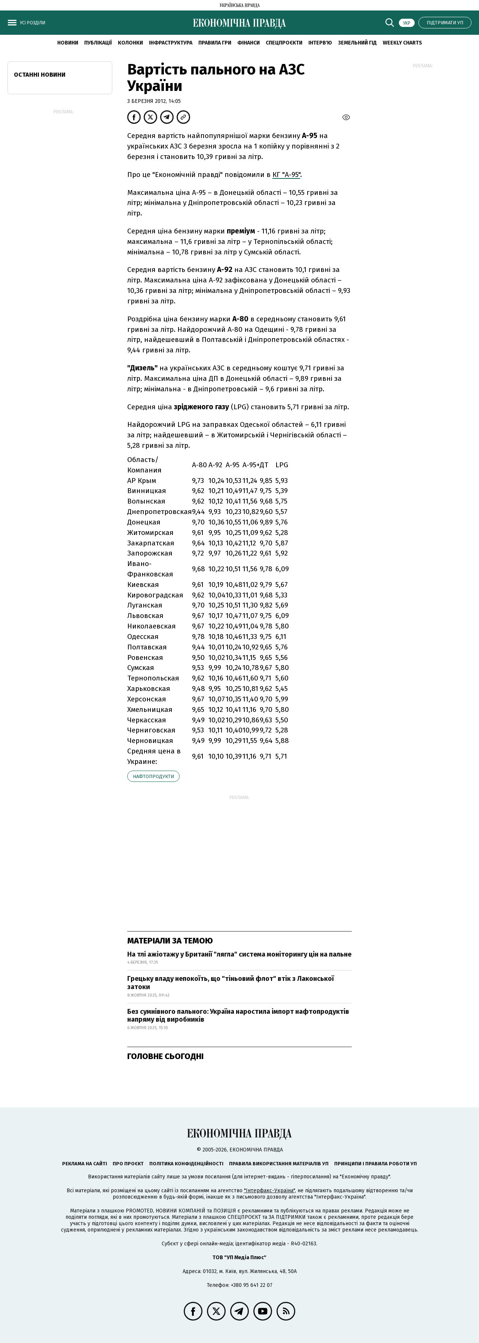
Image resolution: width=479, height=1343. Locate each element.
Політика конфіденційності (186, 1163)
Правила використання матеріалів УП (279, 1163)
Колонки (130, 43)
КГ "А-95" (286, 174)
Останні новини (39, 74)
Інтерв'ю (320, 43)
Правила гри (214, 43)
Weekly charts (402, 43)
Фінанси (248, 43)
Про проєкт (128, 1163)
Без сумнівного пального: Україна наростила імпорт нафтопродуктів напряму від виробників (238, 1015)
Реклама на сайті (84, 1163)
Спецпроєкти (284, 43)
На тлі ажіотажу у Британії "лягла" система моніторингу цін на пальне (239, 954)
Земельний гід (357, 43)
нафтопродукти (153, 776)
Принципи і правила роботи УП (375, 1163)
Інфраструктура (170, 43)
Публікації (98, 43)
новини (67, 43)
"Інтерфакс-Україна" (269, 1190)
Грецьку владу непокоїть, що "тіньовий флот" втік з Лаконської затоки (230, 983)
